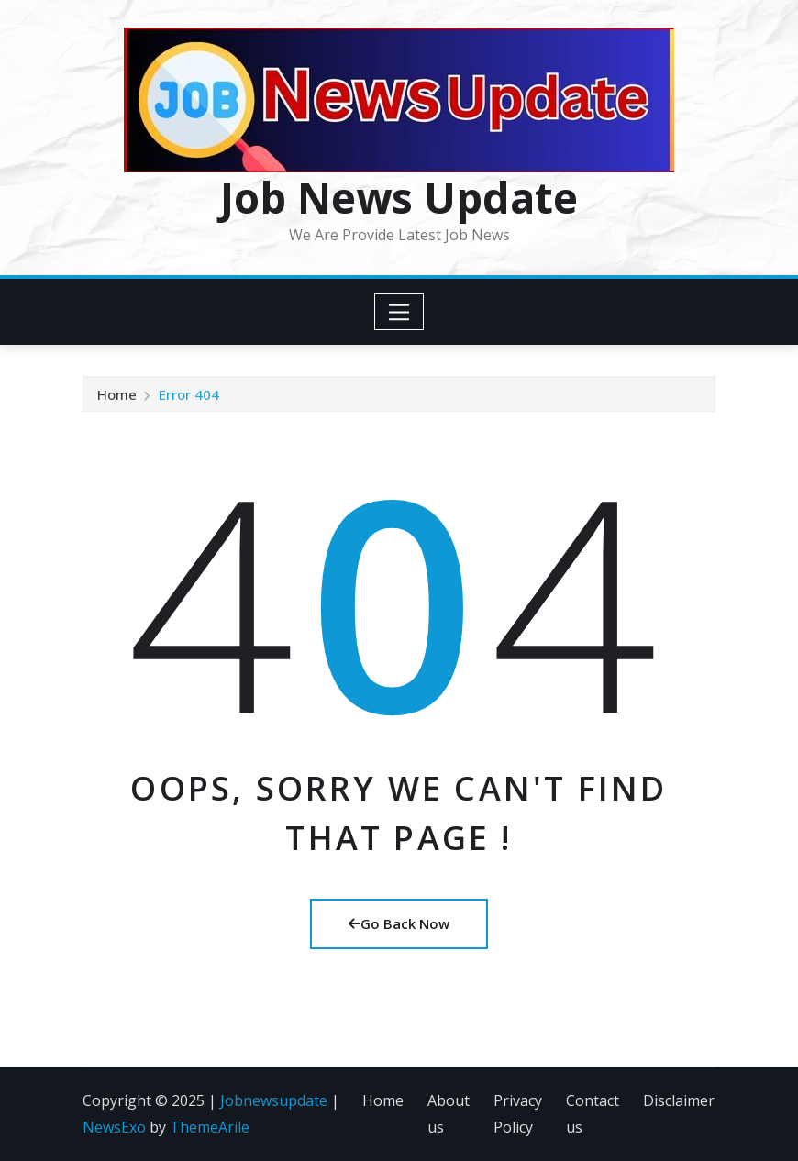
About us (448, 1113)
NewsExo (114, 1127)
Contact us (592, 1113)
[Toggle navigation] (399, 311)
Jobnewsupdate (273, 1100)
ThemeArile (209, 1127)
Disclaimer (679, 1100)
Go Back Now (399, 923)
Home (117, 396)
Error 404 (189, 396)
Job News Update (399, 197)
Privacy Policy (517, 1113)
